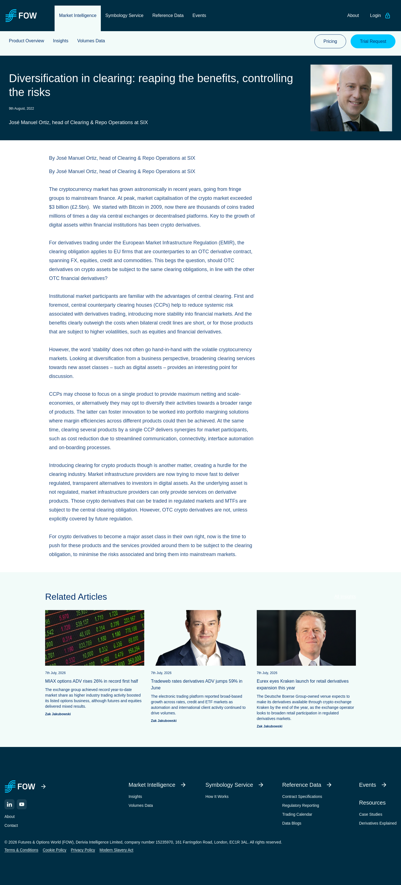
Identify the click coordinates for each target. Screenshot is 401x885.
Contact (11, 824)
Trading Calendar (297, 813)
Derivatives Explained (378, 822)
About (9, 815)
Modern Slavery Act (116, 849)
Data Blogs (291, 822)
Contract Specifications (302, 795)
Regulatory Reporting (300, 804)
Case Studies (370, 813)
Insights (135, 795)
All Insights (345, 595)
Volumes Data (141, 804)
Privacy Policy (83, 849)
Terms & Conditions (21, 849)
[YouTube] (22, 803)
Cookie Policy (54, 849)
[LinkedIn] (9, 803)
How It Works (217, 795)
